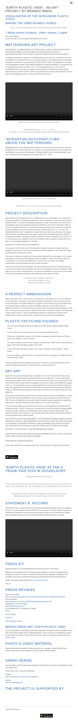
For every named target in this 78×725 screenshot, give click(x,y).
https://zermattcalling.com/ (14, 682)
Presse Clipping (10, 614)
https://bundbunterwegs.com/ (15, 606)
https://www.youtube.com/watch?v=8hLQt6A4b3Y (21, 677)
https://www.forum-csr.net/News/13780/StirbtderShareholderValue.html (28, 601)
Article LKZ (9, 617)
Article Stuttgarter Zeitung (13, 621)
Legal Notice (9, 709)
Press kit (8, 584)
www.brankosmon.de (41, 580)
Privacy (17, 709)
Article (7, 611)
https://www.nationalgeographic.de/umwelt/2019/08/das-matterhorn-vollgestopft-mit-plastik (35, 597)
